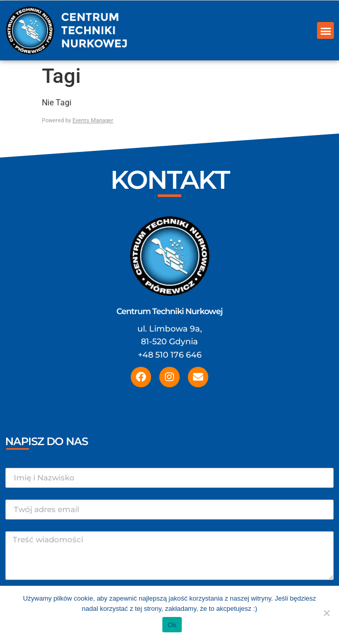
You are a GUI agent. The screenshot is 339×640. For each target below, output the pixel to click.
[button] (325, 30)
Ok (171, 625)
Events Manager (92, 120)
